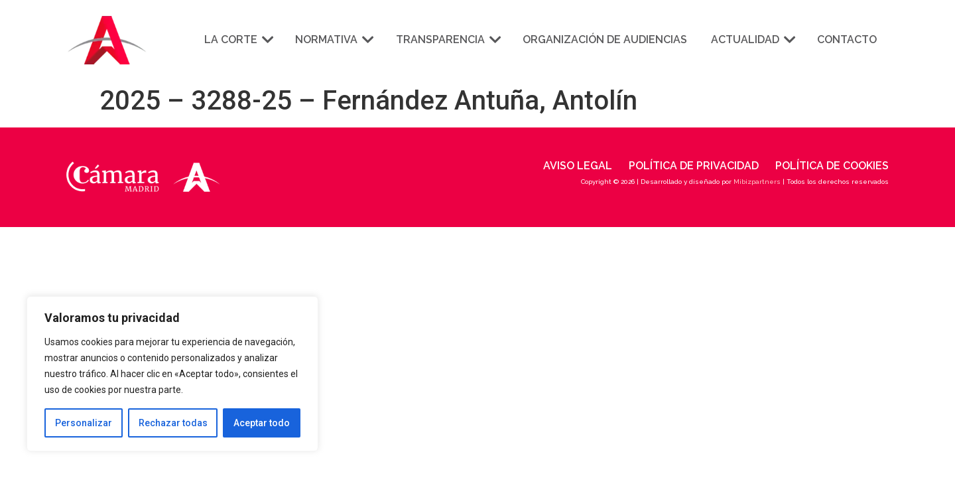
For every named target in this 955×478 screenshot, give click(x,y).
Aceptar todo (261, 423)
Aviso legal (577, 165)
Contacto (847, 39)
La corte (237, 39)
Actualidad (752, 39)
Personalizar (83, 423)
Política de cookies (832, 165)
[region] (172, 373)
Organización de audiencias (605, 39)
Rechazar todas (173, 423)
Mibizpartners (757, 181)
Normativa (333, 39)
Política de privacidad (694, 165)
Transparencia (447, 39)
